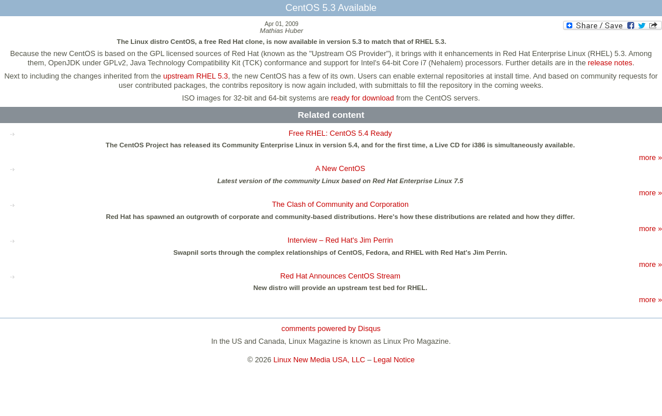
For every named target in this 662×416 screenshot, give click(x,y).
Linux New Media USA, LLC (320, 359)
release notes (610, 62)
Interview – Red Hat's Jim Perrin (340, 240)
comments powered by (330, 328)
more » (650, 157)
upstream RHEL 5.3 (195, 76)
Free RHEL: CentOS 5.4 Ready (340, 133)
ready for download (362, 98)
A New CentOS (340, 168)
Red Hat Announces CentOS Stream (340, 276)
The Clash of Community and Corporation (340, 204)
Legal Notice (393, 359)
